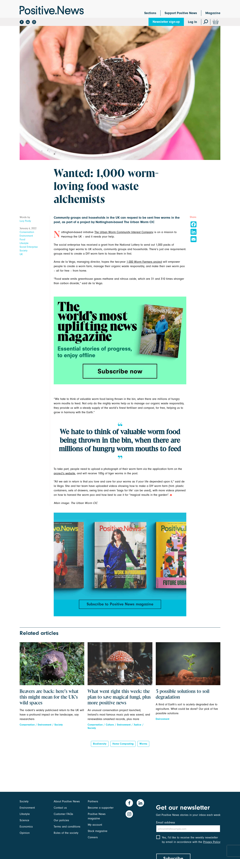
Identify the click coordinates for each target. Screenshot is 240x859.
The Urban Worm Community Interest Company (123, 232)
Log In (192, 22)
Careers (93, 837)
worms (143, 743)
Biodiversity (99, 743)
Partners (93, 801)
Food (22, 239)
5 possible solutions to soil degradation (182, 694)
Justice (137, 724)
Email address (165, 822)
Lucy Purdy (25, 221)
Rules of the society (66, 833)
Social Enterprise (29, 246)
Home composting (123, 743)
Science (24, 820)
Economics (26, 826)
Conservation (27, 232)
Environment (26, 235)
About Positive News (67, 801)
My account (95, 824)
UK (21, 254)
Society (23, 250)
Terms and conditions (67, 826)
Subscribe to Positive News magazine (120, 604)
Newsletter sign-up (166, 22)
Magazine (212, 13)
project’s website (64, 473)
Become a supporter (101, 807)
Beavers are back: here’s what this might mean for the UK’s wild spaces (49, 697)
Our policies (61, 820)
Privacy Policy (211, 842)
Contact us (60, 807)
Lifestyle (24, 243)
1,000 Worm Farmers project (144, 261)
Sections (150, 13)
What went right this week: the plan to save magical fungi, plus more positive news (119, 697)
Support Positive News (181, 13)
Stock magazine (97, 831)
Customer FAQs (63, 814)
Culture (110, 724)
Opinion (25, 833)
